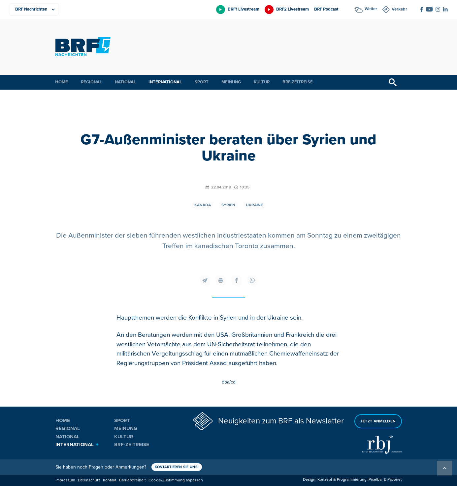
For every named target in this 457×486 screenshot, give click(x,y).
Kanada (202, 205)
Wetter (371, 9)
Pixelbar (376, 479)
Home (61, 82)
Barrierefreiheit (132, 480)
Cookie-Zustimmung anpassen (175, 480)
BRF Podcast (326, 9)
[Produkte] (34, 9)
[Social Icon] (421, 9)
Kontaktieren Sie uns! (177, 467)
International (165, 82)
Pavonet (394, 479)
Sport (202, 82)
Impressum (65, 480)
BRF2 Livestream (292, 9)
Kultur (262, 82)
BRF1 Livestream (243, 9)
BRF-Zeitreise (297, 82)
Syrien (228, 205)
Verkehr (399, 9)
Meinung (231, 82)
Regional (91, 82)
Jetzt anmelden (378, 421)
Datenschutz (89, 480)
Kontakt (109, 480)
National (125, 82)
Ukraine (254, 205)
